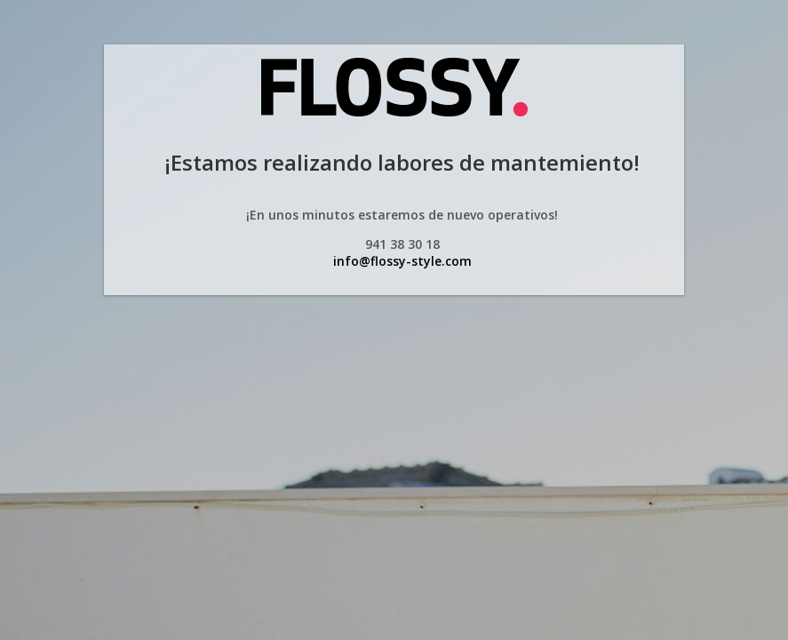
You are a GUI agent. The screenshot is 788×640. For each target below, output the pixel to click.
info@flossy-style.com (402, 260)
